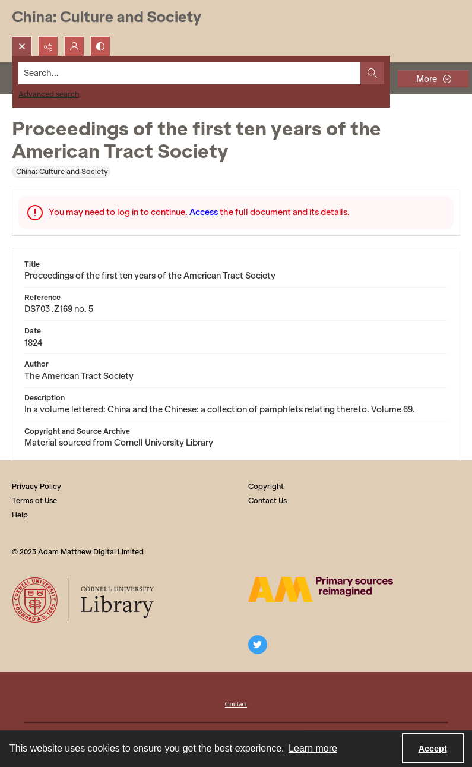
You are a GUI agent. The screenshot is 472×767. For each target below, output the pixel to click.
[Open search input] (21, 46)
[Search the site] (189, 73)
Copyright (266, 486)
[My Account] (74, 46)
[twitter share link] (257, 644)
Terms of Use (34, 500)
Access (203, 212)
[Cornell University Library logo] (84, 600)
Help (20, 514)
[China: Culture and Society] (106, 18)
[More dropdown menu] (433, 78)
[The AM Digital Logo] (320, 589)
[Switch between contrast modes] (100, 46)
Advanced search (48, 94)
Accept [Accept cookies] (433, 748)
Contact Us (267, 500)
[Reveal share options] (48, 46)
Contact (236, 704)
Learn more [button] (313, 748)
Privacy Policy (36, 486)
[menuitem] (236, 703)
